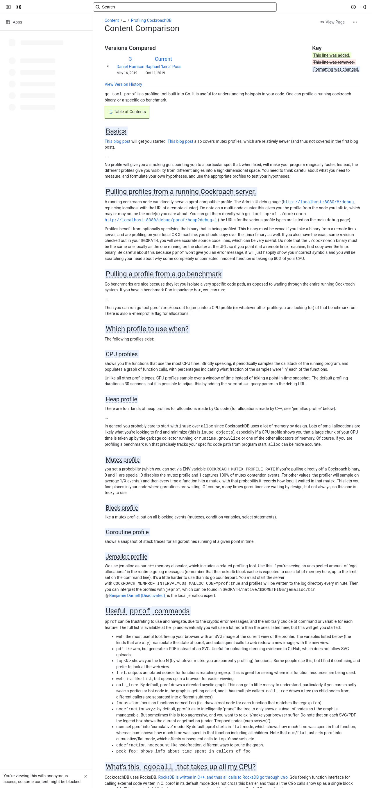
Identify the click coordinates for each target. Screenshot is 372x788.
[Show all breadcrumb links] (124, 20)
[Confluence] (27, 7)
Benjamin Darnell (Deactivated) (137, 591)
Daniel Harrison (130, 66)
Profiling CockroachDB (151, 20)
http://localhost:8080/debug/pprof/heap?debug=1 (161, 219)
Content (112, 20)
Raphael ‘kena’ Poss (163, 66)
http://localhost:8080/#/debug (318, 201)
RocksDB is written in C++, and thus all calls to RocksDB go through (223, 768)
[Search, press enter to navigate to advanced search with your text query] (185, 7)
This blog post (117, 141)
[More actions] (354, 22)
